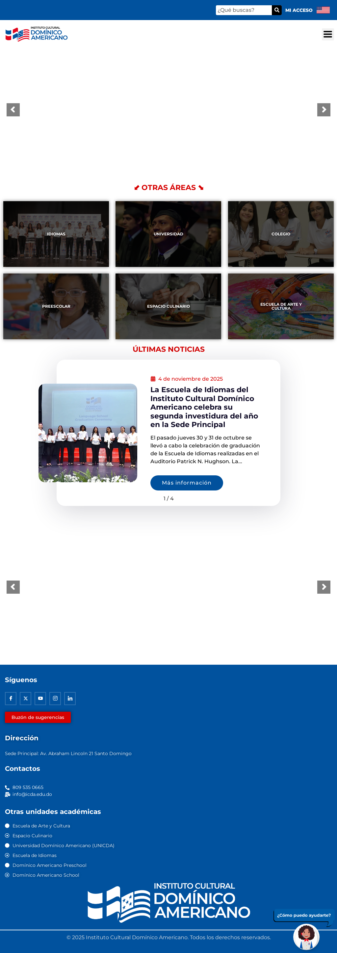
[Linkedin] (70, 698)
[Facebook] (10, 698)
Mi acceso (299, 10)
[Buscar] (277, 10)
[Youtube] (40, 698)
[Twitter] (25, 698)
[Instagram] (55, 698)
